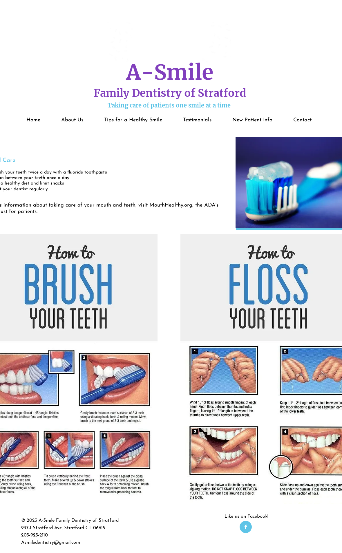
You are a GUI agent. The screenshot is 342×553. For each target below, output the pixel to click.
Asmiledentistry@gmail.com (50, 542)
